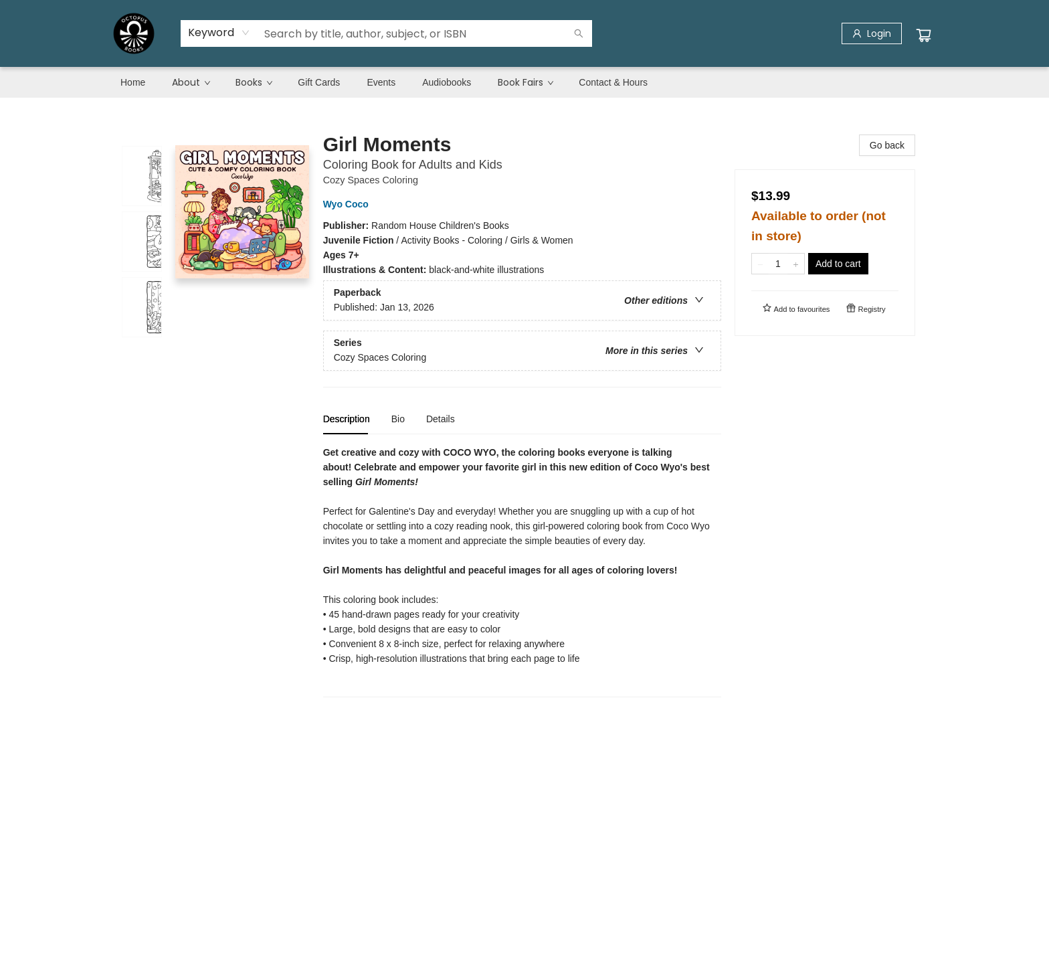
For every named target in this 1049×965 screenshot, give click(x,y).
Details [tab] (440, 419)
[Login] (872, 33)
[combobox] (219, 33)
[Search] (578, 33)
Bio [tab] (398, 419)
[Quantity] (778, 263)
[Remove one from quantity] (760, 263)
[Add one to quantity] (795, 263)
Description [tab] (346, 419)
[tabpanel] (522, 571)
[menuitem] (133, 82)
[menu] (524, 82)
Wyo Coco (348, 204)
